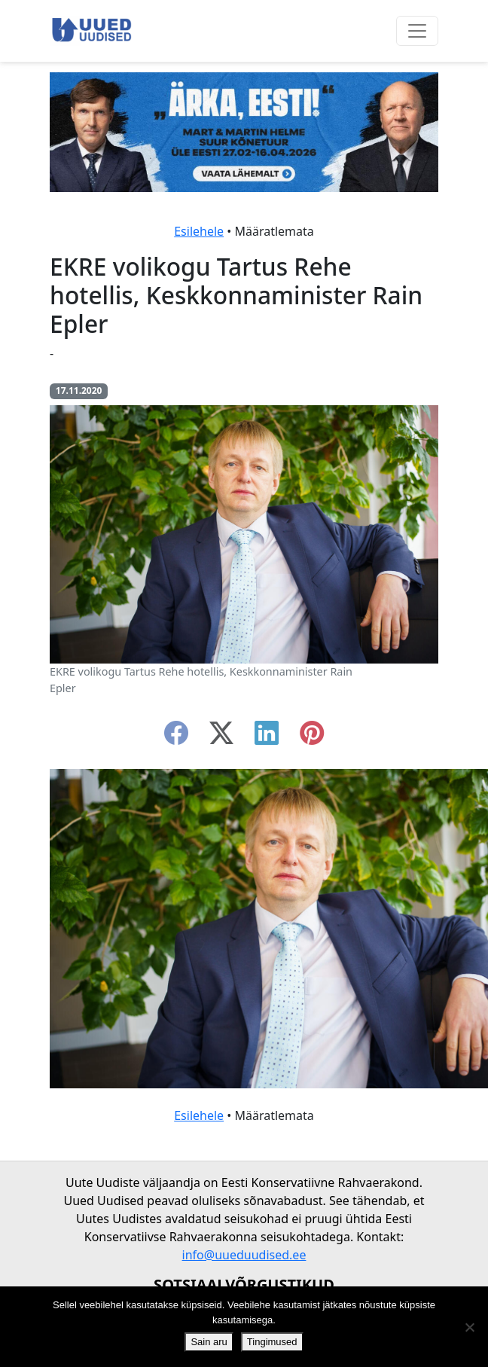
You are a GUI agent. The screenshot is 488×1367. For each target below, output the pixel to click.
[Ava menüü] (417, 31)
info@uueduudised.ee (244, 1254)
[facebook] (176, 737)
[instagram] (312, 737)
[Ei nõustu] (469, 1327)
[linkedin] (267, 737)
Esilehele (199, 231)
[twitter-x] (221, 737)
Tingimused (272, 1341)
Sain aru (209, 1341)
